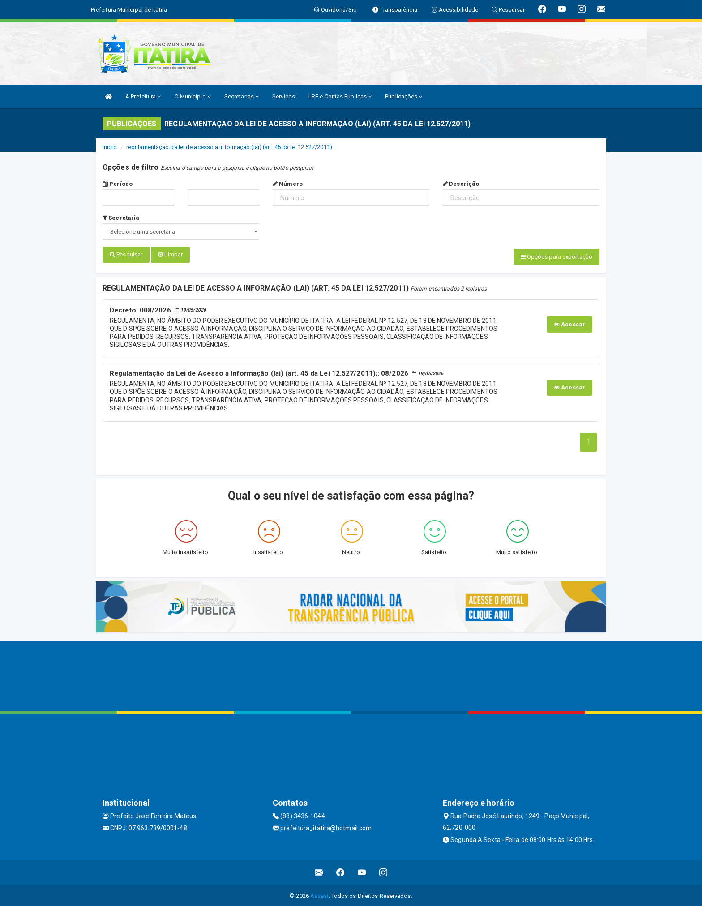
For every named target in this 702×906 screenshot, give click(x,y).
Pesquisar (126, 254)
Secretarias (241, 96)
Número (288, 183)
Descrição (461, 183)
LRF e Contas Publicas (340, 96)
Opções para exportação (556, 256)
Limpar (170, 254)
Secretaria (121, 217)
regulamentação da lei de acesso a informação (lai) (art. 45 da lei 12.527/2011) (229, 147)
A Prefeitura (143, 96)
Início (110, 147)
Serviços (283, 96)
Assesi (319, 895)
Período (118, 183)
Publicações (403, 96)
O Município (193, 96)
